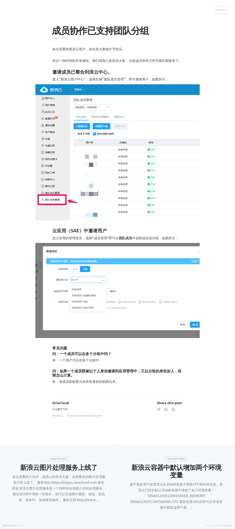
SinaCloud (60, 403)
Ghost (229, 525)
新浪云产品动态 (9, 525)
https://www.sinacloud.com (85, 415)
